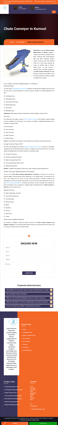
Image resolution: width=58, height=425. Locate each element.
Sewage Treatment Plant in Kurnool (33, 146)
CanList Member (26, 350)
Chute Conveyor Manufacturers (14, 182)
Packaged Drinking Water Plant (13, 389)
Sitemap (24, 344)
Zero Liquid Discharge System (13, 395)
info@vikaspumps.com (38, 409)
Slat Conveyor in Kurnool (31, 119)
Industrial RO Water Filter (11, 386)
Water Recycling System (11, 401)
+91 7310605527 (33, 405)
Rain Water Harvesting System (13, 398)
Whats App (43, 423)
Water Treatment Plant (28, 335)
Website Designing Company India (30, 420)
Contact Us (25, 347)
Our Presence (20, 42)
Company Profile (26, 332)
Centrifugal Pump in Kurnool (19, 88)
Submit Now (29, 273)
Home (12, 42)
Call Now (15, 423)
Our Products (25, 338)
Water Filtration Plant (10, 392)
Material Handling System (11, 404)
